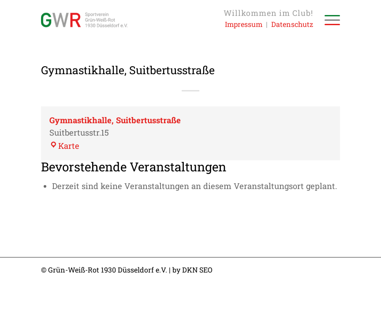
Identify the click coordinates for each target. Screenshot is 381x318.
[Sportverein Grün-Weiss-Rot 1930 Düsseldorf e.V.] (84, 20)
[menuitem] (328, 20)
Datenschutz (292, 24)
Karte (64, 145)
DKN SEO (197, 269)
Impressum (243, 24)
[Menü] (328, 20)
